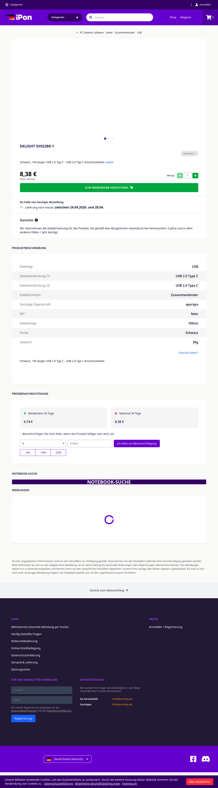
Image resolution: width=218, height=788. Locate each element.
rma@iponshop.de (122, 699)
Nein (194, 314)
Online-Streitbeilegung (26, 648)
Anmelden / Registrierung (165, 627)
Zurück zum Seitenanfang (109, 590)
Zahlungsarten (20, 669)
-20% (58, 452)
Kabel (108, 32)
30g (195, 342)
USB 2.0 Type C (187, 276)
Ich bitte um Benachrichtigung (137, 443)
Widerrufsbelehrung (24, 641)
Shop (173, 17)
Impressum (129, 783)
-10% (43, 452)
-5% (27, 452)
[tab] (105, 138)
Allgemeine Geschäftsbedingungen (97, 783)
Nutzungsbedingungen (24, 710)
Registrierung (23, 718)
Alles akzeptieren (200, 781)
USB (139, 32)
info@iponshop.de (122, 704)
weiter (110, 162)
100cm (193, 323)
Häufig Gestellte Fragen (26, 634)
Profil (154, 619)
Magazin (185, 17)
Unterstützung (92, 680)
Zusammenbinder (124, 32)
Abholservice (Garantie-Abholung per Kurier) (40, 627)
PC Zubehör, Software (90, 32)
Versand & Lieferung (24, 662)
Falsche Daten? (188, 353)
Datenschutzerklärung (25, 655)
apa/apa (192, 304)
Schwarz (191, 333)
